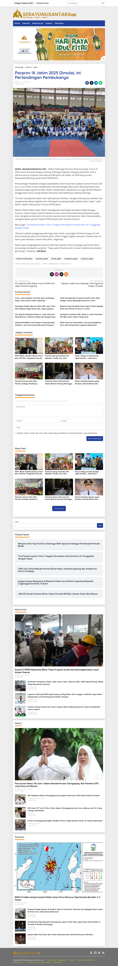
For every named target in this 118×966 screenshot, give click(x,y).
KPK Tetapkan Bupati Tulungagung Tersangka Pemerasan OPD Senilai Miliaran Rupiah (64, 795)
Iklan (71, 960)
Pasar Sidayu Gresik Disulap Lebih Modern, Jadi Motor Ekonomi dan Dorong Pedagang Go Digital (88, 357)
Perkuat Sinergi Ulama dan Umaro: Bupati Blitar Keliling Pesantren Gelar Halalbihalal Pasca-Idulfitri (64, 708)
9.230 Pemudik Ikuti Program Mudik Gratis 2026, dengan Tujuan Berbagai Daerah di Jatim (80, 299)
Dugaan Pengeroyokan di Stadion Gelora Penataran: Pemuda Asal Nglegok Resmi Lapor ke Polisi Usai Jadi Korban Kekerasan (65, 910)
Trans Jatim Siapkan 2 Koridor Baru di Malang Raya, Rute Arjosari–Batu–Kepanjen (34, 299)
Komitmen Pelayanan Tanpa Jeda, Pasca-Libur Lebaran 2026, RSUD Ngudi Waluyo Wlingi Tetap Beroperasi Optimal (65, 683)
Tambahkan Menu (42, 3)
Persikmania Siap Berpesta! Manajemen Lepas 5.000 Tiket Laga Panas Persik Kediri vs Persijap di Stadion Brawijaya (64, 923)
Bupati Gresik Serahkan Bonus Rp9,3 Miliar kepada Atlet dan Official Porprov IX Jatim (81, 307)
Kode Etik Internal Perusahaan (39, 962)
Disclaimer (58, 962)
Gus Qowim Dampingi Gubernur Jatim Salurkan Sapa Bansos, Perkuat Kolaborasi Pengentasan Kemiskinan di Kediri (35, 315)
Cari (16, 521)
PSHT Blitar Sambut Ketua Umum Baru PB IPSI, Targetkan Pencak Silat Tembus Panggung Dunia (29, 357)
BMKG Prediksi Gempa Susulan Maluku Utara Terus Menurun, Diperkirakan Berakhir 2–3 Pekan (57, 898)
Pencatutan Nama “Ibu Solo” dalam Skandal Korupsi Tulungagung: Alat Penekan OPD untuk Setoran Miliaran (57, 784)
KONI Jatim (56, 258)
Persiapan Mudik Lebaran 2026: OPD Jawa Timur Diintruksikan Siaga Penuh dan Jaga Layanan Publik (35, 307)
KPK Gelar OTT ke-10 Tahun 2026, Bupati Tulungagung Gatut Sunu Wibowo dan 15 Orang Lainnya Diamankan (65, 809)
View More (59, 508)
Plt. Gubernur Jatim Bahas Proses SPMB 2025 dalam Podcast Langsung (36, 283)
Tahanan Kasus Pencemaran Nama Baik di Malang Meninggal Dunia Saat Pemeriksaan (58, 382)
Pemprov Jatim (71, 258)
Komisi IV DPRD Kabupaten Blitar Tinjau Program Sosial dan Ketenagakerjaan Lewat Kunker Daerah (57, 671)
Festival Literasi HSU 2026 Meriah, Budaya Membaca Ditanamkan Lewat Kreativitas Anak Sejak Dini (27, 382)
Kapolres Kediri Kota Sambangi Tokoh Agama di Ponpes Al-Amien (82, 283)
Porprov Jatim (87, 258)
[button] (103, 3)
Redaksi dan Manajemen (57, 960)
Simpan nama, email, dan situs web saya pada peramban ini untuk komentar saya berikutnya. (57, 433)
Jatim (23, 84)
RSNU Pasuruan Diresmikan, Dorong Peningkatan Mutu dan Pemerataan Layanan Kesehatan (80, 323)
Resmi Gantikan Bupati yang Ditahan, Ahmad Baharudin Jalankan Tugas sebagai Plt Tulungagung (87, 382)
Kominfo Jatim (42, 258)
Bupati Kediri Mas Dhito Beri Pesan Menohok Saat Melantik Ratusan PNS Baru (60, 934)
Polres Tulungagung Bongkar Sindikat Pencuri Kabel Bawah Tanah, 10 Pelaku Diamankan (65, 821)
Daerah (17, 84)
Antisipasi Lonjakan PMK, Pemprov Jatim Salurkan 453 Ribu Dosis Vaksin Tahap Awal (81, 315)
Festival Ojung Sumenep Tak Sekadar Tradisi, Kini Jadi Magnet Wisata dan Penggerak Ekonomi (58, 357)
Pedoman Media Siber (85, 960)
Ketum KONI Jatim (24, 258)
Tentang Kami (18, 962)
